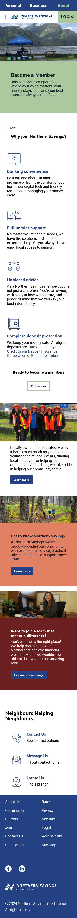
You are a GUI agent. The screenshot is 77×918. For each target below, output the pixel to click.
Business (38, 5)
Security (48, 818)
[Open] (6, 17)
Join (8, 827)
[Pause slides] (7, 410)
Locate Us (35, 777)
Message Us (37, 756)
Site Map (49, 844)
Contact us (38, 386)
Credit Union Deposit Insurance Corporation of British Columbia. (33, 353)
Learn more (21, 479)
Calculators (14, 844)
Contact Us (36, 734)
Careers (11, 818)
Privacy (48, 810)
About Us (12, 801)
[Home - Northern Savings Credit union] (32, 16)
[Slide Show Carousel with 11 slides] (38, 422)
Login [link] (67, 16)
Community (14, 810)
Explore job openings (29, 675)
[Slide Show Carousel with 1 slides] (38, 5)
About (63, 5)
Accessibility (52, 836)
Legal (46, 827)
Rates (46, 801)
